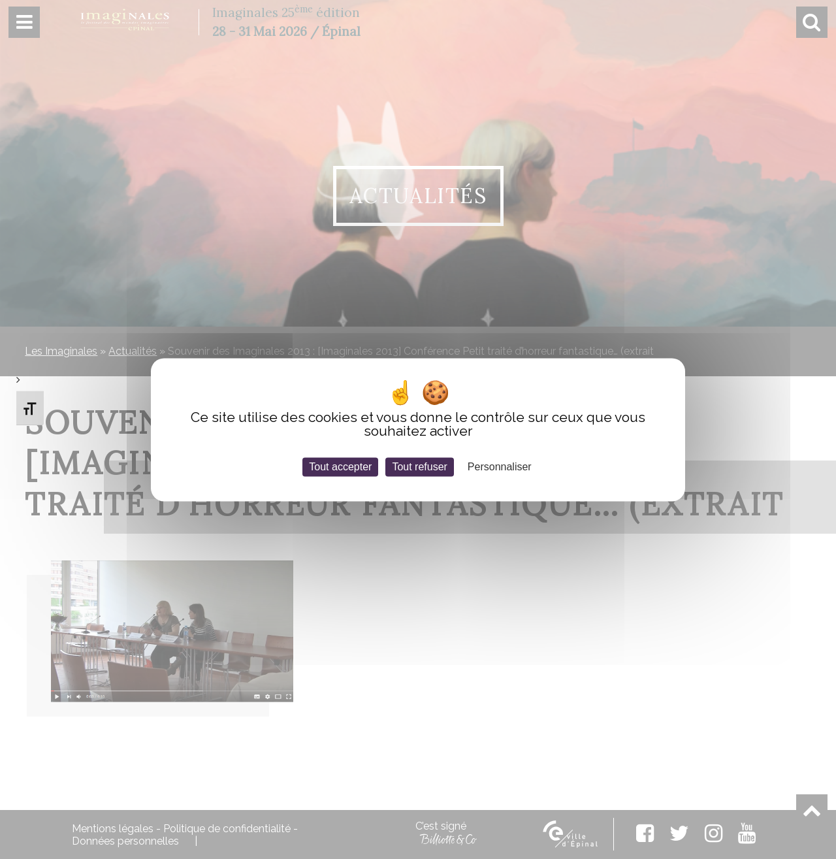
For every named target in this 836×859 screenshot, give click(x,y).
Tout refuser (419, 466)
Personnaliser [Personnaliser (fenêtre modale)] (500, 466)
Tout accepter (340, 466)
